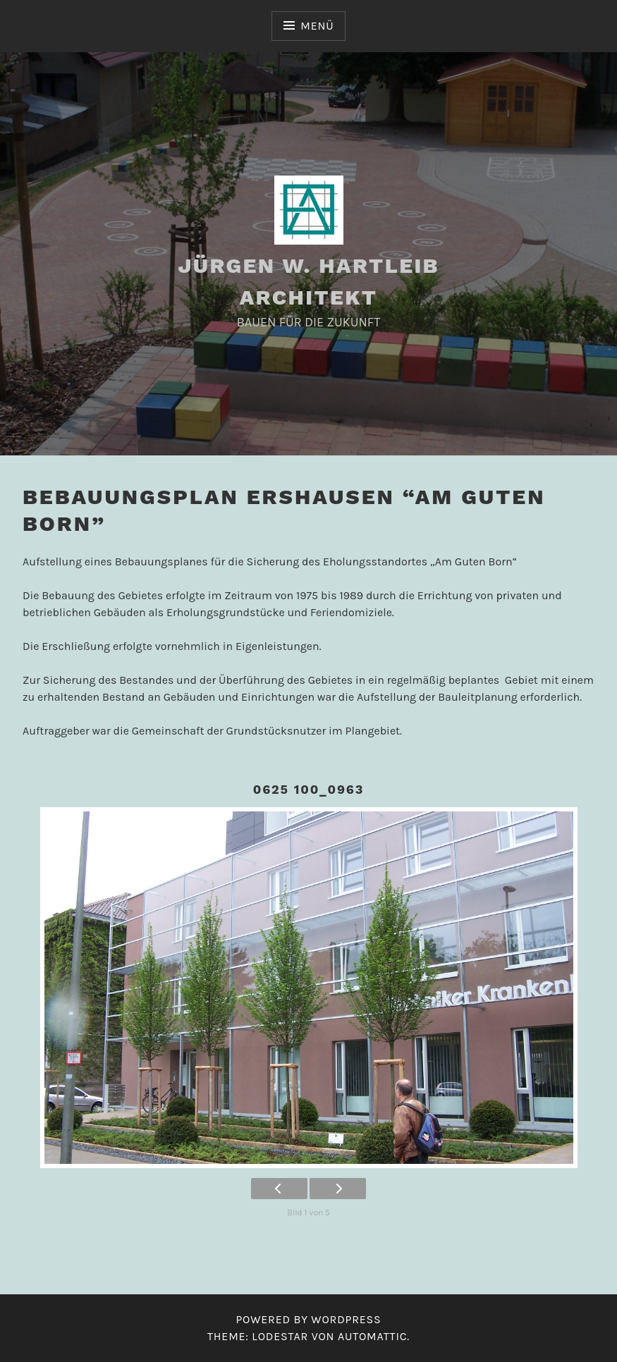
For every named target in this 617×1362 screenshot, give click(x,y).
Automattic (372, 1336)
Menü (317, 25)
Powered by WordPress (308, 1319)
